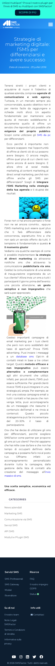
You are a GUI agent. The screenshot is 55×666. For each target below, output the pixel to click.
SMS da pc (44, 135)
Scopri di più (27, 12)
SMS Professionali (14, 579)
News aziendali (13, 507)
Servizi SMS (11, 525)
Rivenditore (11, 595)
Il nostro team (11, 614)
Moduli (8, 590)
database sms (25, 356)
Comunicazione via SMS (18, 519)
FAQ (32, 579)
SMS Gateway (12, 584)
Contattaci (37, 614)
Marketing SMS (13, 513)
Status (34, 594)
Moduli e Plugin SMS (16, 537)
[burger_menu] (50, 24)
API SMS (9, 531)
